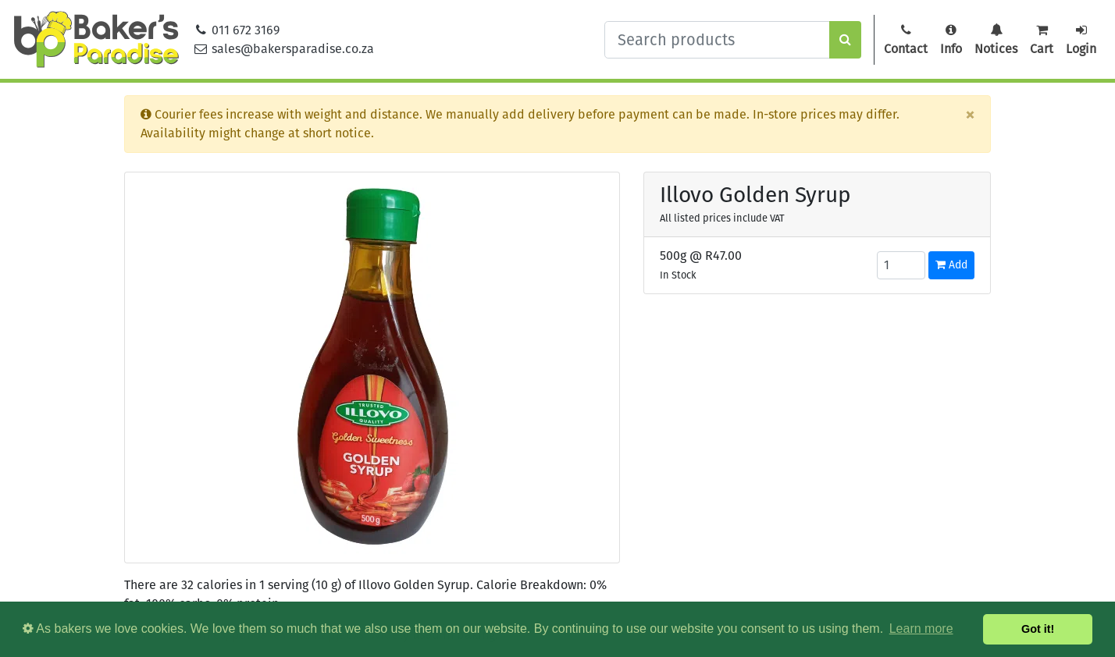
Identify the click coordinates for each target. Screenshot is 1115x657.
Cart (1041, 39)
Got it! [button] (1037, 629)
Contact (906, 39)
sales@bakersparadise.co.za (284, 48)
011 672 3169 (236, 30)
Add (951, 265)
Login (1081, 39)
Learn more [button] (921, 628)
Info (951, 39)
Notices (995, 39)
